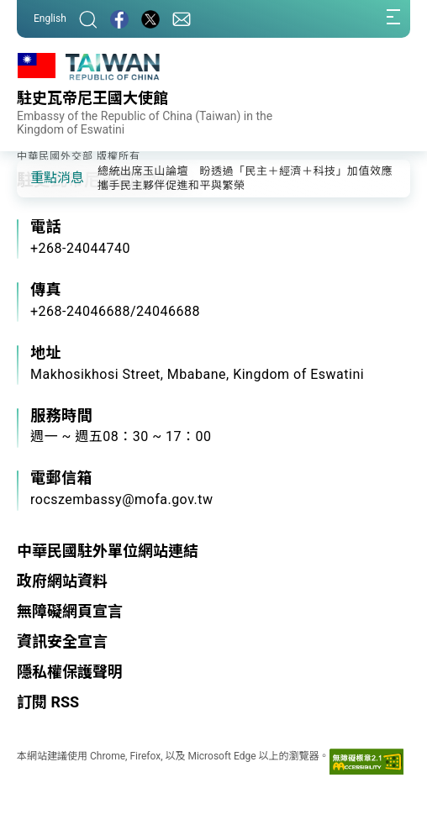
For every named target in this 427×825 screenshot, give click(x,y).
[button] (42, 177)
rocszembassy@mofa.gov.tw (122, 499)
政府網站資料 (62, 581)
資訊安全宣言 (62, 641)
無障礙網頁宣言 (70, 611)
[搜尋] (88, 19)
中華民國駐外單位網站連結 (107, 551)
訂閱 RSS (48, 702)
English (50, 18)
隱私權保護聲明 (70, 671)
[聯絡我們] (181, 19)
